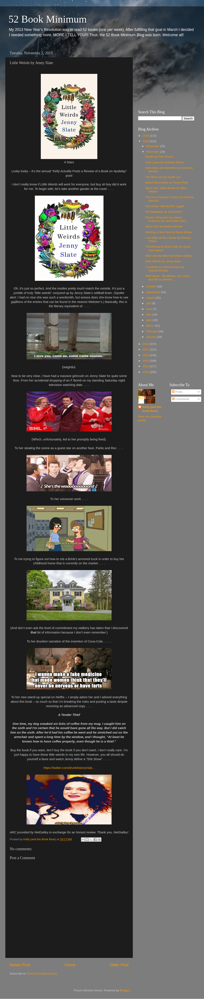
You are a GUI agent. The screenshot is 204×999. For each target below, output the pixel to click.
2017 (146, 349)
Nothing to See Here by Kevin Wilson (169, 232)
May (149, 314)
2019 (146, 141)
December (153, 146)
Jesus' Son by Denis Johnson (164, 226)
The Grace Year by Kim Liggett (164, 206)
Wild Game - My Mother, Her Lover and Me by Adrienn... (167, 277)
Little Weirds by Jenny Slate (163, 261)
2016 (146, 355)
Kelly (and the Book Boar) (151, 409)
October (151, 286)
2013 (146, 372)
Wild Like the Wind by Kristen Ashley (168, 255)
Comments (180, 399)
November (153, 151)
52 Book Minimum (47, 19)
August (151, 297)
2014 (146, 366)
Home (70, 965)
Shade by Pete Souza (159, 156)
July (149, 303)
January (151, 336)
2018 (146, 343)
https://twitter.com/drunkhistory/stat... (69, 768)
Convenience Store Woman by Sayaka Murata (164, 268)
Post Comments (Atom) (42, 973)
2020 (146, 135)
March (150, 325)
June (149, 309)
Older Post (119, 965)
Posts (177, 391)
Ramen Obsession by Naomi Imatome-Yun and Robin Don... (166, 219)
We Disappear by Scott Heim (163, 211)
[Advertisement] (164, 75)
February (152, 331)
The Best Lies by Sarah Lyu (162, 177)
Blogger (125, 990)
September (153, 292)
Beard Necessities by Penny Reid (166, 182)
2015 (146, 360)
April (149, 320)
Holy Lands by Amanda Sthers (164, 162)
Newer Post (20, 965)
